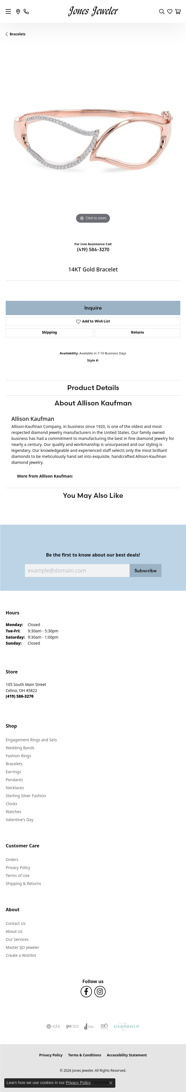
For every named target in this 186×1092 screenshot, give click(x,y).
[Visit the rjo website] (104, 1026)
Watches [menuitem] (13, 811)
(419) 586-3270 (93, 249)
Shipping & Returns (23, 883)
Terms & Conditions (84, 1055)
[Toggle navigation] (8, 11)
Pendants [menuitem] (14, 779)
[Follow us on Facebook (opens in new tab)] (86, 991)
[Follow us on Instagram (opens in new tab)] (100, 991)
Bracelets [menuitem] (14, 763)
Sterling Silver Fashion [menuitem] (26, 795)
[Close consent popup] (111, 1083)
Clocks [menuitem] (11, 803)
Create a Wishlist (21, 955)
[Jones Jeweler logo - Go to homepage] (93, 12)
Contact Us (16, 923)
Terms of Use (18, 875)
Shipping (49, 332)
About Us (14, 931)
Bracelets (18, 34)
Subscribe (145, 570)
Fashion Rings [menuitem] (18, 755)
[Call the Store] (20, 696)
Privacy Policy (18, 867)
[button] (161, 11)
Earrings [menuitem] (13, 771)
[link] (18, 11)
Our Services (17, 939)
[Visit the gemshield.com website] (126, 1026)
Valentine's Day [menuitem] (19, 819)
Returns (137, 332)
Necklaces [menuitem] (15, 787)
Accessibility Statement (127, 1055)
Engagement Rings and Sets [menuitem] (31, 739)
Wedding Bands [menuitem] (20, 747)
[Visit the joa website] (89, 1026)
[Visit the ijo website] (72, 1026)
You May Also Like (93, 495)
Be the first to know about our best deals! (93, 555)
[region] (93, 141)
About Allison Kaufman (93, 403)
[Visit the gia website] (53, 1026)
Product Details (93, 387)
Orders (12, 859)
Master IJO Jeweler (22, 947)
